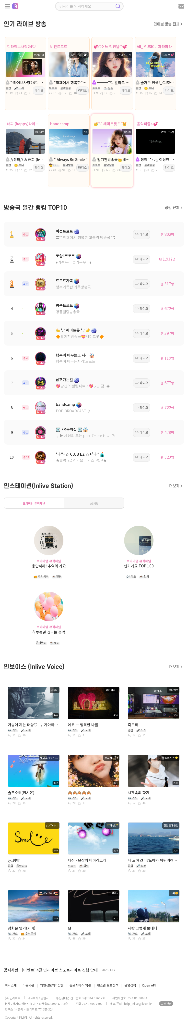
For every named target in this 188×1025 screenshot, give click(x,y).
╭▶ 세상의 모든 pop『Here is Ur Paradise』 (92, 435)
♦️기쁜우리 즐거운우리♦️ (73, 262)
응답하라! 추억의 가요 (49, 565)
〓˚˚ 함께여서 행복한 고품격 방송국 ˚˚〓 (87, 237)
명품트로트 (64, 305)
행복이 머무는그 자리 (72, 355)
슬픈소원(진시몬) (21, 792)
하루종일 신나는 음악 (48, 632)
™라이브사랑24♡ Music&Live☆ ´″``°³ (25, 82)
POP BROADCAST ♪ (73, 410)
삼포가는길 (64, 379)
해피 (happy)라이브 (23, 123)
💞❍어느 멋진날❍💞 (110, 46)
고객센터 (166, 1003)
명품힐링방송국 (68, 311)
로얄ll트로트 (65, 255)
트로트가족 (64, 280)
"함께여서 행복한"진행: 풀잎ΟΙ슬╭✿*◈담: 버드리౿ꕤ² (68, 82)
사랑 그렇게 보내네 (142, 928)
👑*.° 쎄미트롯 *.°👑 (110, 123)
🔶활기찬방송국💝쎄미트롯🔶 (80, 336)
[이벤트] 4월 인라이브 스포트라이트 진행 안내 (60, 970)
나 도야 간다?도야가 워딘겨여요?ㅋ (153, 860)
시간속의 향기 (138, 792)
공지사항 (11, 970)
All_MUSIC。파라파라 (154, 46)
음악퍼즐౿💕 (147, 123)
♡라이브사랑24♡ (21, 46)
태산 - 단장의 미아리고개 (87, 860)
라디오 (39, 90)
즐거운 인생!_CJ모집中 (155, 82)
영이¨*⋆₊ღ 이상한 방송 (155, 159)
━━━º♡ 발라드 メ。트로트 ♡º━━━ (111, 82)
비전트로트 (58, 46)
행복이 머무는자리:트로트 (75, 361)
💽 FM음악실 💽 (69, 429)
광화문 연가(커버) (21, 928)
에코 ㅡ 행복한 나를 (83, 724)
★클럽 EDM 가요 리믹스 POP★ (81, 460)
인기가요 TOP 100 (139, 565)
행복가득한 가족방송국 (73, 286)
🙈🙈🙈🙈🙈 (79, 792)
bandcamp (60, 123)
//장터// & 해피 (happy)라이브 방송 (25, 159)
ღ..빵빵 (14, 860)
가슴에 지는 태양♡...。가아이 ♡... (33, 724)
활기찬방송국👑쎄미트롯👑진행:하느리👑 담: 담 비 (111, 159)
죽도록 (133, 724)
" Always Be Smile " (68, 159)
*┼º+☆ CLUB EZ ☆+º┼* (77, 454)
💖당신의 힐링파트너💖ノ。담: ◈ (83, 385)
